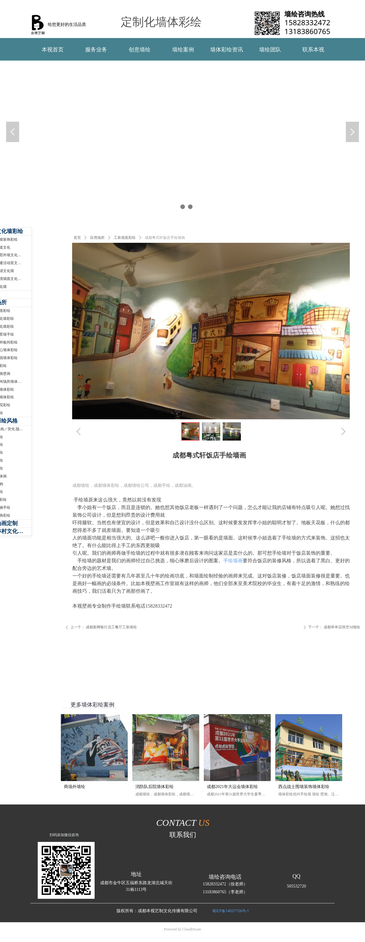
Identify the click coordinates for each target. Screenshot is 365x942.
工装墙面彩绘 (125, 238)
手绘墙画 (233, 560)
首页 (77, 238)
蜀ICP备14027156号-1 (230, 910)
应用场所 (97, 238)
